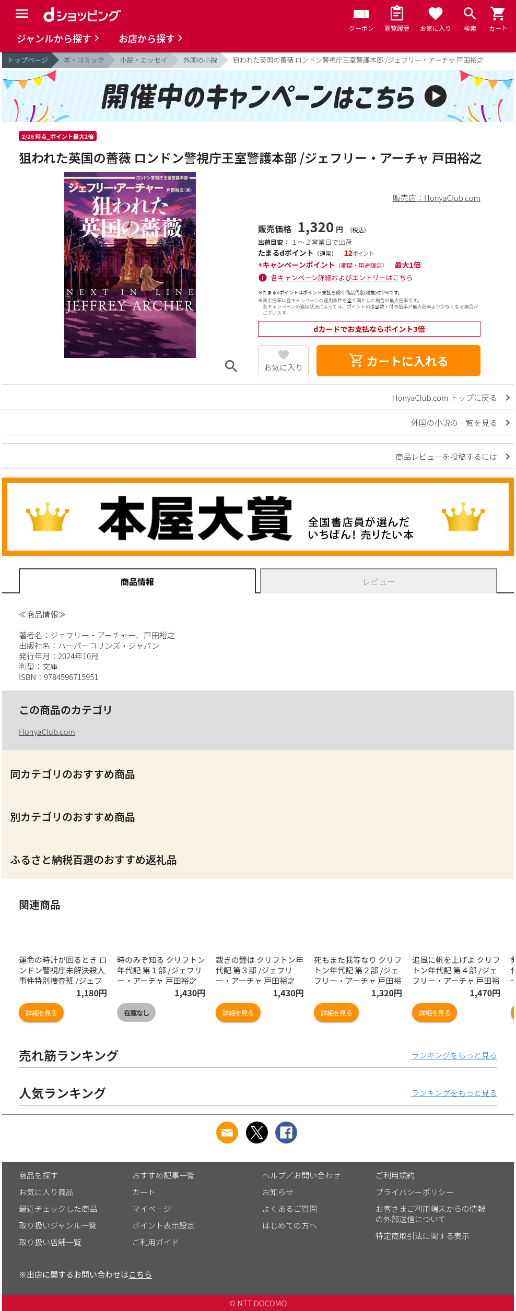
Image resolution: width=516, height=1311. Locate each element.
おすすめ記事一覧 (163, 1175)
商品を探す (38, 1175)
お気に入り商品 (46, 1191)
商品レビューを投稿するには (446, 456)
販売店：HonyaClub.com (436, 197)
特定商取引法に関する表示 (423, 1235)
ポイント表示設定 (163, 1225)
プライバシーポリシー (415, 1191)
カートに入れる (398, 360)
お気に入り (283, 367)
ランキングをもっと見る (454, 1055)
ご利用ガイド (155, 1241)
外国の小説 (200, 60)
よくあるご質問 (289, 1208)
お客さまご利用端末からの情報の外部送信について (430, 1213)
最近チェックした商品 (58, 1208)
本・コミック (84, 60)
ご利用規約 (395, 1175)
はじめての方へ (289, 1225)
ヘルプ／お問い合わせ (301, 1175)
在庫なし (136, 1013)
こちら (140, 1274)
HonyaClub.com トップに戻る (444, 397)
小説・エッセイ (144, 60)
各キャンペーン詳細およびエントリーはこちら (342, 277)
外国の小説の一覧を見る (454, 422)
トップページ (27, 60)
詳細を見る (41, 1013)
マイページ (151, 1208)
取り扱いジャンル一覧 (58, 1225)
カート (144, 1191)
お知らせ (278, 1191)
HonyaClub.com (47, 731)
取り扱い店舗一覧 (50, 1241)
